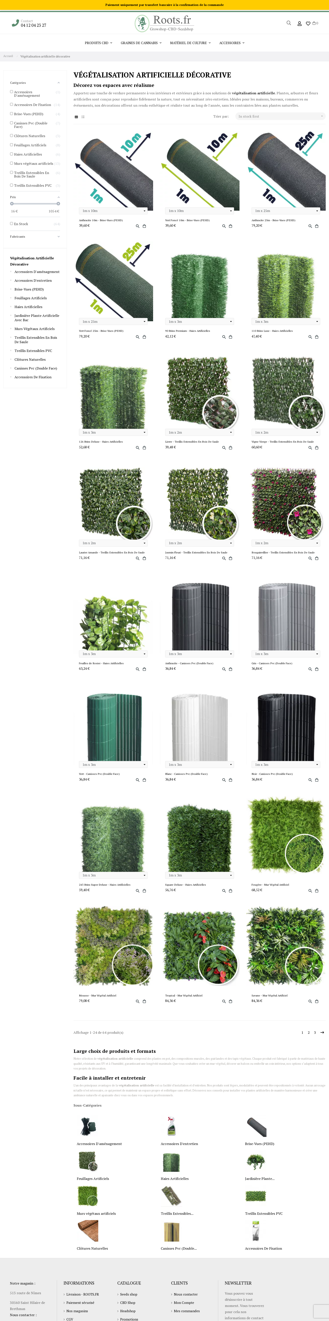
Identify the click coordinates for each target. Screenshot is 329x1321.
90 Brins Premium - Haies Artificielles (189, 331)
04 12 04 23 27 (34, 25)
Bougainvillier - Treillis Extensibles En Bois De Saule (285, 554)
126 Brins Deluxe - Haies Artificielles (102, 443)
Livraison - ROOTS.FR (83, 1301)
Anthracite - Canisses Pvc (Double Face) (190, 669)
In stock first (282, 116)
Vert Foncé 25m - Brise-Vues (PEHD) (102, 331)
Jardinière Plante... (260, 1186)
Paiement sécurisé (80, 1309)
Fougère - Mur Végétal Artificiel (271, 891)
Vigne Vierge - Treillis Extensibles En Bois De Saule (285, 443)
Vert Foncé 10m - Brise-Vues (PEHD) (188, 220)
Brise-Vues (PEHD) (29, 289)
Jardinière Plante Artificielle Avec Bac (36, 317)
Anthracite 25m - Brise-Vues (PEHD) (274, 220)
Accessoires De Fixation (33, 377)
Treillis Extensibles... (177, 1221)
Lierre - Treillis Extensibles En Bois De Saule (193, 443)
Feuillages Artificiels (30, 298)
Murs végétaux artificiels (34, 328)
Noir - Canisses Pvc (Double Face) (273, 780)
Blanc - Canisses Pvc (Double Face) (187, 780)
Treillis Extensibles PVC (33, 350)
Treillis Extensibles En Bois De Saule (35, 339)
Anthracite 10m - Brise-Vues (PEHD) (102, 220)
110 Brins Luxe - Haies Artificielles (273, 331)
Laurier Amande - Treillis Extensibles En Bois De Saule (110, 556)
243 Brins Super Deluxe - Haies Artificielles (106, 891)
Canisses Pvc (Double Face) (35, 368)
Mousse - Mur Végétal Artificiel (98, 1003)
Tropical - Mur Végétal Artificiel (185, 1003)
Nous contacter (186, 1301)
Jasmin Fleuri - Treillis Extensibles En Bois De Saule (198, 554)
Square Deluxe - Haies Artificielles (187, 891)
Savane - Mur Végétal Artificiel (271, 1003)
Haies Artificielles (28, 306)
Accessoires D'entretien (33, 280)
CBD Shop (128, 1309)
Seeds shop (129, 1301)
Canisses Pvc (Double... (179, 1255)
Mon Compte (184, 1309)
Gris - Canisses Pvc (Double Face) (273, 669)
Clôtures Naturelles (30, 359)
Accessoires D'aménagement (37, 271)
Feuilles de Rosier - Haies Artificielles (102, 669)
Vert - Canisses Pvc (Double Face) (100, 780)
